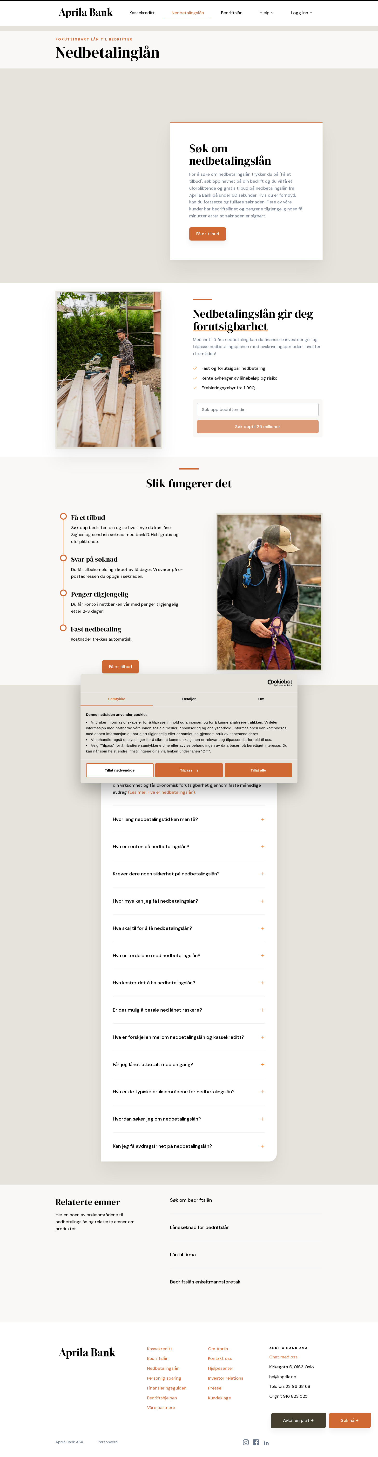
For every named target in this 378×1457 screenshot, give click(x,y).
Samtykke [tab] (116, 699)
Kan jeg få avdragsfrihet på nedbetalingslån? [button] (162, 1146)
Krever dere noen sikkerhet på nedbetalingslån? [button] (166, 874)
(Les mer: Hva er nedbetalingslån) (161, 792)
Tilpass (189, 770)
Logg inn (302, 15)
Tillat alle (258, 770)
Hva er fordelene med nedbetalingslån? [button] (156, 955)
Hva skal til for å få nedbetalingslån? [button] (152, 928)
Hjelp (267, 15)
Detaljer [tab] (189, 699)
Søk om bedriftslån (191, 1200)
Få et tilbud (207, 234)
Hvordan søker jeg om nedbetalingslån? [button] (157, 1119)
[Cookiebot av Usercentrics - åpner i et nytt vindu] (271, 683)
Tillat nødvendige (120, 770)
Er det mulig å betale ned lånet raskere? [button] (157, 1010)
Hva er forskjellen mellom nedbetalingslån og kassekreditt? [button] (178, 1037)
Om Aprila (218, 1349)
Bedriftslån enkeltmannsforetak (205, 1282)
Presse (214, 1388)
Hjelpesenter (220, 1368)
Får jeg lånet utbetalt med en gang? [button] (153, 1064)
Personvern (108, 1441)
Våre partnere (161, 1407)
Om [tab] (261, 699)
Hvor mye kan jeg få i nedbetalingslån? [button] (155, 901)
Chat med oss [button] (283, 1357)
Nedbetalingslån (188, 15)
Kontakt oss (220, 1358)
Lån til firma (183, 1254)
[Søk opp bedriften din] (258, 409)
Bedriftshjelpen (162, 1398)
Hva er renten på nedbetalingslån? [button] (151, 846)
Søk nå (350, 1420)
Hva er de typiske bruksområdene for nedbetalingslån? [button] (174, 1091)
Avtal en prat (298, 1420)
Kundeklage (219, 1398)
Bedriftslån (232, 15)
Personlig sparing (164, 1378)
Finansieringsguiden (166, 1388)
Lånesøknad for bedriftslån (200, 1227)
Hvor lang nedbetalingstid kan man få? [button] (155, 819)
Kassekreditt (142, 15)
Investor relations (225, 1378)
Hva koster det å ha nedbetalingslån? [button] (154, 983)
